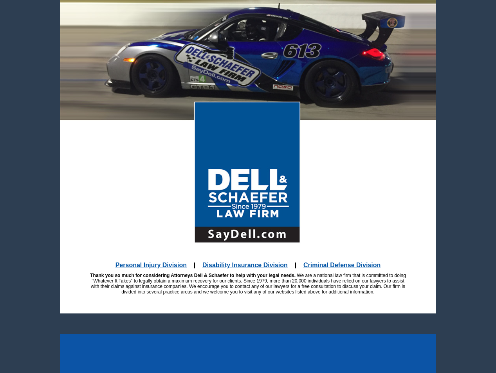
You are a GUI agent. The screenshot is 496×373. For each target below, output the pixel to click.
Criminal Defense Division (342, 265)
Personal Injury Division (151, 265)
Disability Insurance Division (245, 265)
